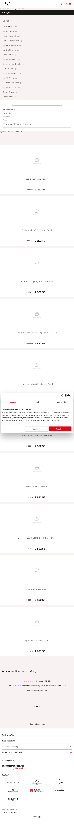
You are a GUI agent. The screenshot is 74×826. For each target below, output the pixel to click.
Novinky (28, 124)
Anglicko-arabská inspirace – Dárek (37, 384)
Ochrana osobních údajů (9, 812)
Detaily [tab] (37, 402)
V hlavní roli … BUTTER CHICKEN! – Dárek (37, 538)
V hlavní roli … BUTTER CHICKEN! (37, 435)
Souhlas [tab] (13, 402)
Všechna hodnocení (37, 724)
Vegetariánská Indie (37, 589)
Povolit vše (60, 429)
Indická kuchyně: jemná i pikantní (37, 281)
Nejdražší (6, 116)
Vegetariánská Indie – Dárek (37, 640)
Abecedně (6, 120)
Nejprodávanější (9, 110)
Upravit (37, 429)
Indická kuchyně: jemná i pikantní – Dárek (37, 333)
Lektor (7, 20)
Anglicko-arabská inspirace (37, 487)
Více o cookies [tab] (61, 402)
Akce (19, 124)
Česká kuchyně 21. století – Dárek (37, 230)
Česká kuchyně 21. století (37, 179)
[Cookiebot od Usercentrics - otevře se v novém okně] (63, 396)
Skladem (9, 124)
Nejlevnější (7, 113)
